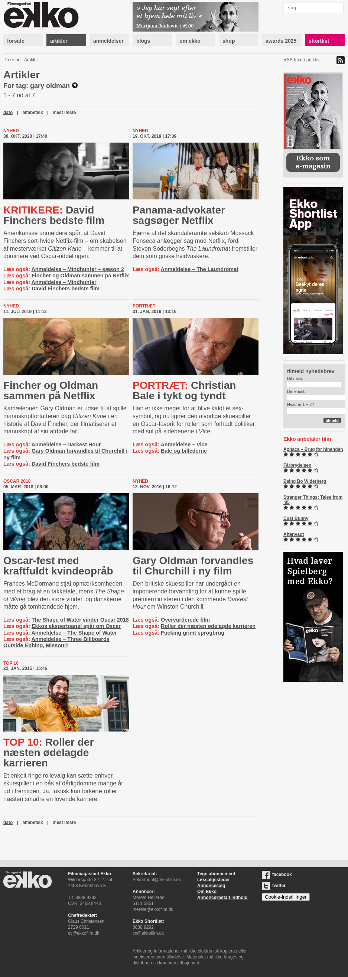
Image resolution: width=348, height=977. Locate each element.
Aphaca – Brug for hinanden (313, 449)
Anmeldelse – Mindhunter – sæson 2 (77, 269)
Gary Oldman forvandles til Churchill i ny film (193, 566)
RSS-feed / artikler (301, 59)
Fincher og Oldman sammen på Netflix (80, 276)
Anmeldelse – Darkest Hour (66, 444)
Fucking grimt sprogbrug (192, 633)
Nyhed (11, 130)
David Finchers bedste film (53, 215)
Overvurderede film (185, 620)
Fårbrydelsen (297, 465)
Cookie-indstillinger (286, 897)
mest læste (64, 112)
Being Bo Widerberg (304, 481)
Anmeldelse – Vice (183, 444)
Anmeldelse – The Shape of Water (74, 633)
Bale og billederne (184, 451)
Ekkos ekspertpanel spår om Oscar (76, 626)
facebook (277, 874)
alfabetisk (32, 112)
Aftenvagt (293, 534)
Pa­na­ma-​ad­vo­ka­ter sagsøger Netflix (179, 215)
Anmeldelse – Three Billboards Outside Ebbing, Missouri (56, 642)
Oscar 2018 (16, 481)
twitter (274, 885)
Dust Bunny (295, 518)
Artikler (31, 59)
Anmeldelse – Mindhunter (63, 282)
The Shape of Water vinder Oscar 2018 (80, 620)
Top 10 (11, 663)
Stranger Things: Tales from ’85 (312, 500)
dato (8, 112)
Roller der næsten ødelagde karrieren (208, 626)
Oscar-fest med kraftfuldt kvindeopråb (58, 566)
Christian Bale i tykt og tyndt (184, 390)
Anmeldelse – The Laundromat (199, 269)
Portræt (144, 306)
